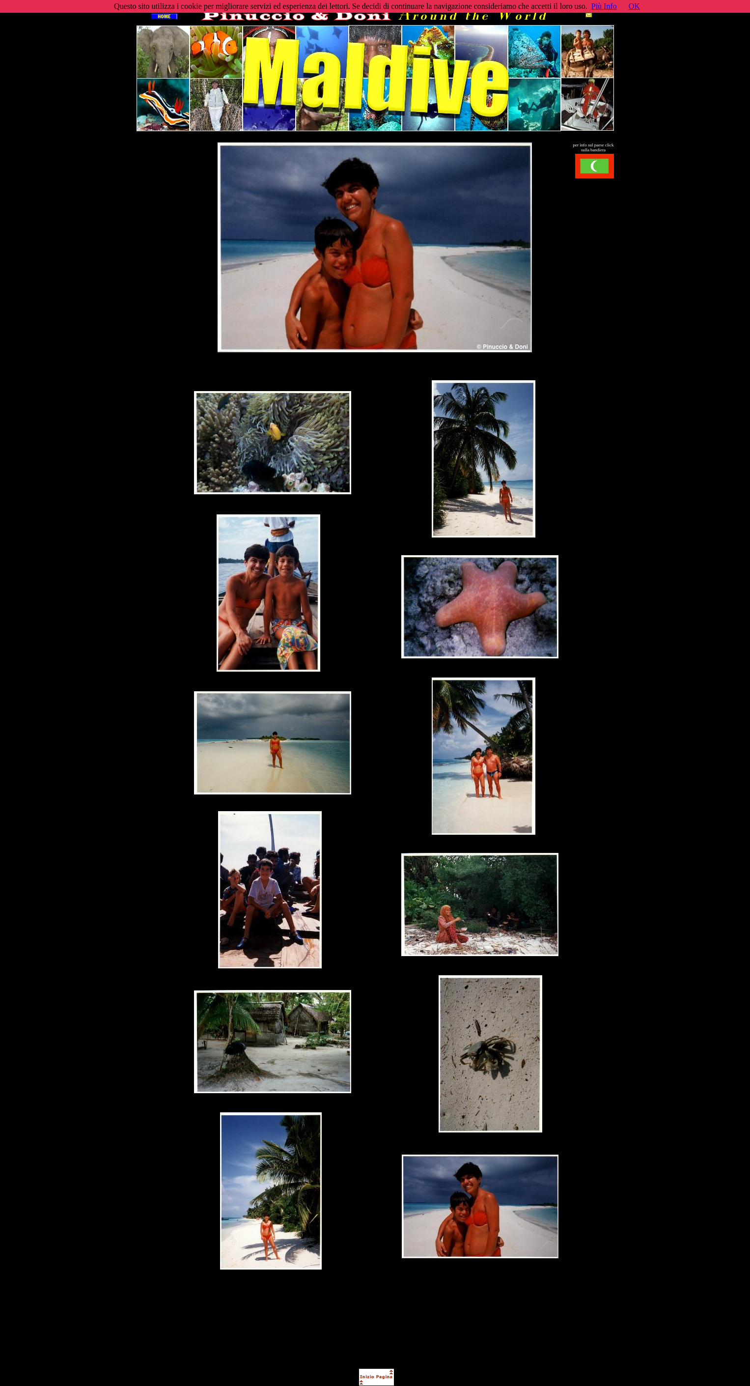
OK (634, 6)
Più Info (604, 6)
